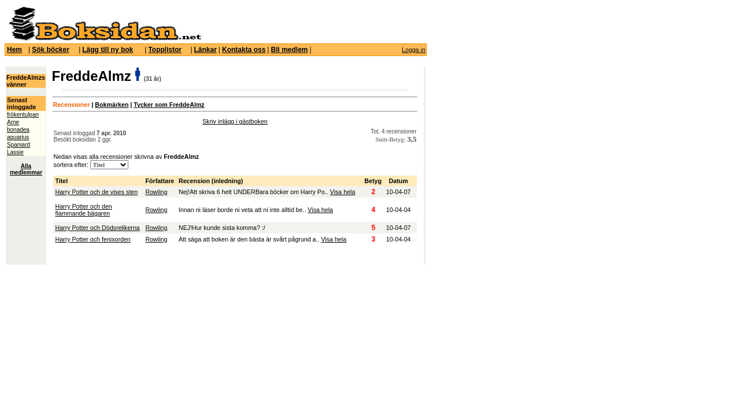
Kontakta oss (243, 50)
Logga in (414, 49)
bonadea (18, 130)
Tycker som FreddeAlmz (169, 104)
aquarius (18, 137)
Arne (13, 122)
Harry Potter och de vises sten (96, 191)
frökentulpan (23, 115)
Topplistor (165, 50)
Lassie (15, 152)
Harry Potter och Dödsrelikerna (97, 227)
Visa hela (343, 191)
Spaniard (18, 145)
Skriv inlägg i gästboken (235, 121)
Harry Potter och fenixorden (92, 239)
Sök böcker (50, 50)
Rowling (156, 191)
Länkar (205, 50)
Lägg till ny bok (107, 50)
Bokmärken (111, 104)
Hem (14, 50)
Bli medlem (289, 50)
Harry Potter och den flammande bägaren (83, 210)
